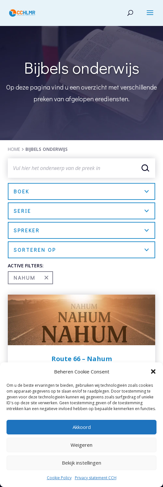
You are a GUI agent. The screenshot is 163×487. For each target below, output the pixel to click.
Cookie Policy (59, 478)
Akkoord (82, 427)
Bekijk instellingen (81, 462)
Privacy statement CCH (95, 478)
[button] (153, 371)
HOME (14, 149)
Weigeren (81, 445)
